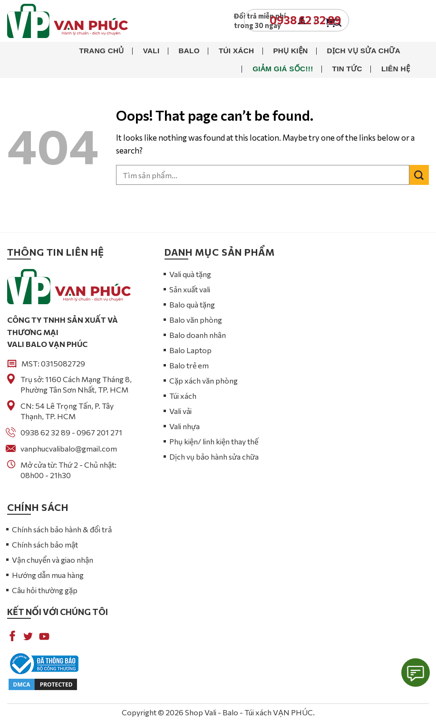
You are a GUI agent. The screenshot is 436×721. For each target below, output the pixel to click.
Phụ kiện (290, 51)
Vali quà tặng (190, 274)
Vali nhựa (184, 426)
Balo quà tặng (192, 304)
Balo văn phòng (195, 319)
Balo (188, 51)
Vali (151, 51)
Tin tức (347, 69)
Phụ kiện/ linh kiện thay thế (213, 441)
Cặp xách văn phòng (203, 380)
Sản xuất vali (189, 289)
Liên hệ (395, 69)
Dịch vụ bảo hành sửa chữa (214, 456)
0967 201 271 (99, 432)
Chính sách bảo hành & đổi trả (62, 529)
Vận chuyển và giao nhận (52, 559)
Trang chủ (101, 51)
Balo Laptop (190, 350)
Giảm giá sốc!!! (282, 69)
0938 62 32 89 (45, 432)
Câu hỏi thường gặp (45, 590)
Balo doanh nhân (197, 334)
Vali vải (180, 410)
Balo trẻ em (189, 365)
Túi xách (236, 51)
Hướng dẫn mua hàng (48, 574)
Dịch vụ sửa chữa (363, 51)
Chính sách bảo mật (45, 544)
